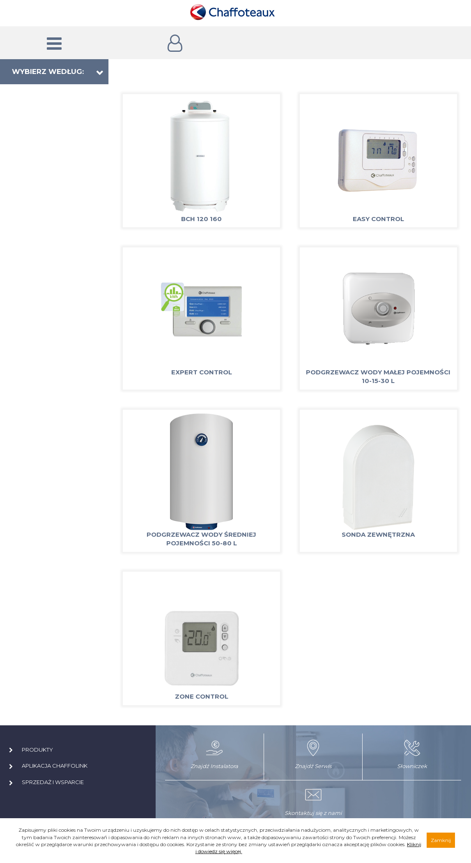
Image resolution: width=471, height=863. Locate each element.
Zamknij (441, 840)
